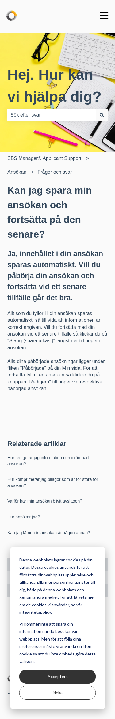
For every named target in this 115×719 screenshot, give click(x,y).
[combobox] (51, 115)
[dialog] (57, 628)
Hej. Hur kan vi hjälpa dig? (54, 86)
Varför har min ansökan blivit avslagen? (44, 501)
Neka (58, 692)
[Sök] (102, 115)
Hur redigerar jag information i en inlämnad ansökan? (48, 460)
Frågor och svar (54, 172)
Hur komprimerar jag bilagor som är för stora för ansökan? (52, 482)
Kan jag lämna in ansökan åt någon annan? (48, 532)
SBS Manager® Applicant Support (44, 158)
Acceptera (58, 676)
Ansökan (16, 172)
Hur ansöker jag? (23, 516)
